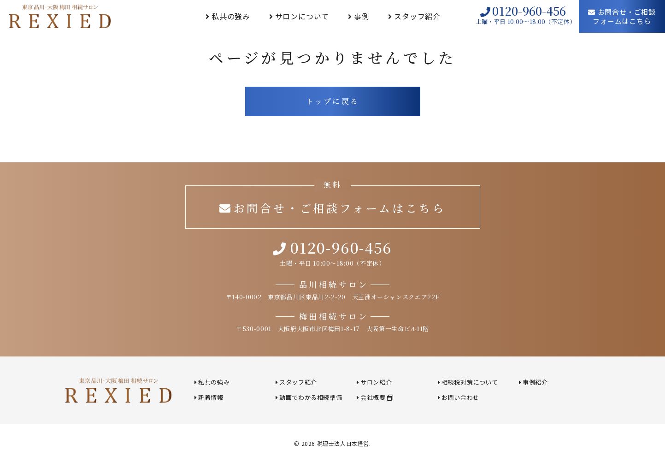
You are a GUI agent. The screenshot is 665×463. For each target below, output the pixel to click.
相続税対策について (469, 382)
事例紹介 (535, 382)
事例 (362, 16)
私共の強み (231, 16)
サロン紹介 (376, 382)
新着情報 (210, 397)
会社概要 (376, 397)
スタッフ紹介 (417, 16)
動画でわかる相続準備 (310, 397)
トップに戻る (332, 101)
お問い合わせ (460, 397)
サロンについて (302, 16)
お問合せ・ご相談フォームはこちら (622, 16)
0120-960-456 (523, 11)
